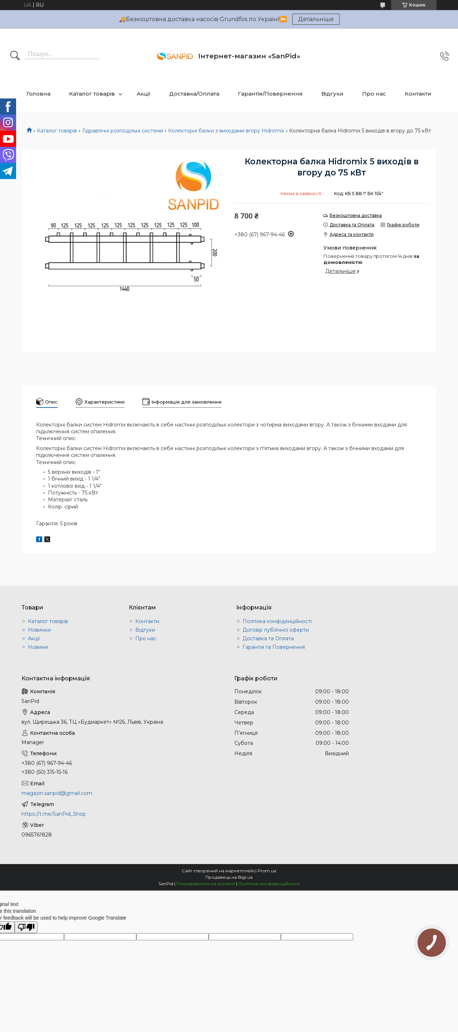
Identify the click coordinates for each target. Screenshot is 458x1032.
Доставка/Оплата (194, 93)
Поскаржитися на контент (205, 883)
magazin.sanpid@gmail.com (56, 793)
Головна (38, 93)
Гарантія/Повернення (270, 93)
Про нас (374, 93)
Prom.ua (267, 870)
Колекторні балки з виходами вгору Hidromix (226, 130)
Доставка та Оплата (268, 638)
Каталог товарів (92, 93)
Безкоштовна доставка (356, 215)
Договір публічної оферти (276, 630)
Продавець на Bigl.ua (229, 877)
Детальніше (316, 19)
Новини (38, 647)
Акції (144, 93)
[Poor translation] (26, 927)
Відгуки (332, 93)
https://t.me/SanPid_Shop (53, 814)
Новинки (39, 630)
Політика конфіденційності (277, 621)
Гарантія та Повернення (274, 647)
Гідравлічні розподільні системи (122, 130)
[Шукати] (15, 56)
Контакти (418, 93)
